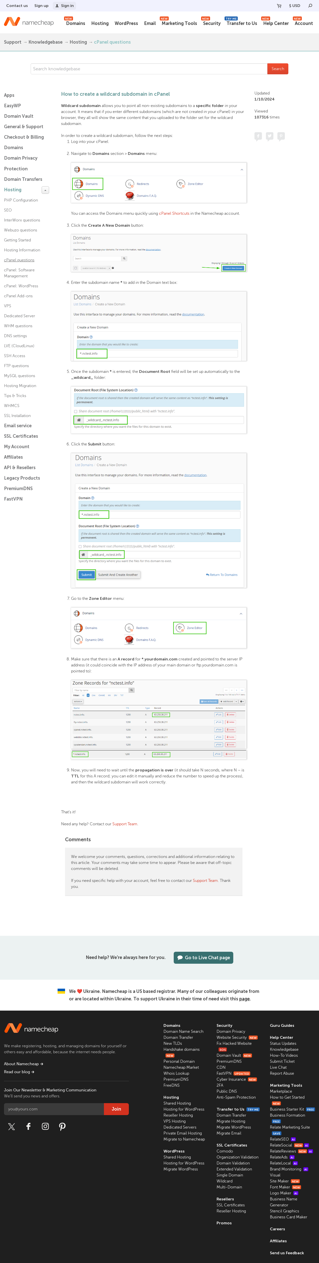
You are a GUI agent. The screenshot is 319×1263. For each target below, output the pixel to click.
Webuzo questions (20, 230)
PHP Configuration (21, 200)
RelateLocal (284, 1163)
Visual (275, 1175)
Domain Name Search (183, 1031)
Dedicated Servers (179, 1127)
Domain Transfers (23, 179)
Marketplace (281, 1091)
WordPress (126, 23)
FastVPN (13, 499)
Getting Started (17, 240)
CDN (221, 1067)
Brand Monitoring (289, 1169)
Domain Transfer (178, 1037)
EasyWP (12, 105)
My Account (16, 446)
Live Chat (278, 1067)
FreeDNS (171, 1085)
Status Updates (283, 1043)
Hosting (100, 23)
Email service (18, 425)
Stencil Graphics (284, 1211)
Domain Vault (18, 116)
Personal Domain (179, 1061)
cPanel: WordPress (21, 286)
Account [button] (303, 22)
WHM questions (18, 326)
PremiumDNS (18, 488)
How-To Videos (284, 1055)
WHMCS (11, 406)
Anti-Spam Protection (236, 1097)
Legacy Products (22, 478)
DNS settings (15, 336)
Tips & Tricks (15, 396)
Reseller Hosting (178, 1115)
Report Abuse (282, 1073)
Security (211, 22)
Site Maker (285, 1181)
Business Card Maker (288, 1217)
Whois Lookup (176, 1073)
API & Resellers (20, 467)
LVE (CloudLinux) (19, 346)
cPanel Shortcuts (174, 213)
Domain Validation (233, 1163)
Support (12, 42)
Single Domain (230, 1175)
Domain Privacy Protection (20, 163)
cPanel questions (112, 42)
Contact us (17, 5)
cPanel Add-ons (18, 296)
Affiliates (13, 457)
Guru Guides (282, 1025)
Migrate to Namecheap (184, 1139)
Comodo (225, 1151)
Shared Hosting (177, 1103)
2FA (220, 1085)
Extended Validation (234, 1169)
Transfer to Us (241, 22)
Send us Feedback (287, 1253)
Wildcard (225, 1181)
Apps (9, 95)
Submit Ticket (282, 1061)
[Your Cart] (279, 5)
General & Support (23, 126)
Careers (277, 1229)
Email (150, 23)
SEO (8, 210)
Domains (74, 22)
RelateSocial (289, 1145)
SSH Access (14, 356)
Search (278, 69)
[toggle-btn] (45, 190)
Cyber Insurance (237, 1079)
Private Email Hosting (182, 1133)
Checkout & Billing (24, 137)
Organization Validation (237, 1157)
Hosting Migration (20, 386)
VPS (7, 306)
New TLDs (172, 1043)
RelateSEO (283, 1139)
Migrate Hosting (231, 1121)
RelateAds (282, 1157)
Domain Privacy (231, 1031)
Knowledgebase (45, 42)
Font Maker (285, 1187)
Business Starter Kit (292, 1109)
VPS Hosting (174, 1121)
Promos (224, 1223)
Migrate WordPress (180, 1169)
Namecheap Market (181, 1067)
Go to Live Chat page (203, 958)
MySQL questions (19, 376)
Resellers (225, 1199)
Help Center (275, 22)
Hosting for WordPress (183, 1109)
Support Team (124, 824)
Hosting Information (22, 250)
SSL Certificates (21, 436)
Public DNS (227, 1091)
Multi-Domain (229, 1187)
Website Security (237, 1037)
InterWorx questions (22, 220)
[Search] (310, 5)
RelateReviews (291, 1151)
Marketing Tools (178, 22)
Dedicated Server (19, 316)
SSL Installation (17, 416)
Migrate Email (229, 1133)
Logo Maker (284, 1193)
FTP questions (16, 366)
